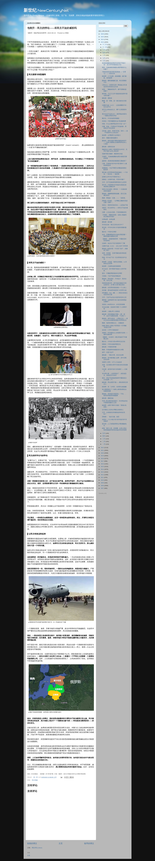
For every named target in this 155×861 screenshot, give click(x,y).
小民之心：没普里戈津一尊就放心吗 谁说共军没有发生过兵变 (114, 85)
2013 (102, 472)
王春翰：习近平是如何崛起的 (111, 276)
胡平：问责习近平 (108, 352)
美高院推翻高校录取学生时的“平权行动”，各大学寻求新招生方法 (114, 64)
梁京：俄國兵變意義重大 (110, 138)
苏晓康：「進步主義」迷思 (110, 417)
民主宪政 (35, 780)
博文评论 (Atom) (37, 848)
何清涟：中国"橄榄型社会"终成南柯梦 (114, 121)
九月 (104, 52)
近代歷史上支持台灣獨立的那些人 (113, 410)
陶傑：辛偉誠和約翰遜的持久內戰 (113, 349)
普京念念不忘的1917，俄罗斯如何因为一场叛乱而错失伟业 (114, 114)
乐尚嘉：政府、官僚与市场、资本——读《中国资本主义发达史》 (115, 131)
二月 (104, 441)
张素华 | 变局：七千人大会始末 (112, 362)
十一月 (104, 47)
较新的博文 (32, 843)
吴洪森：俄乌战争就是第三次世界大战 (114, 290)
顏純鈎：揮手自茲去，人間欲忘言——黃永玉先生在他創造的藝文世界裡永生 (115, 319)
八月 (104, 55)
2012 (102, 474)
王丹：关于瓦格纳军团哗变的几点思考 (114, 182)
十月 (104, 50)
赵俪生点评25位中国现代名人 (111, 177)
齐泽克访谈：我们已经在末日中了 (113, 224)
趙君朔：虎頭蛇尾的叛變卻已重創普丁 (114, 161)
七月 (104, 58)
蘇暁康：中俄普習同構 (109, 347)
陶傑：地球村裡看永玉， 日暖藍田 (113, 323)
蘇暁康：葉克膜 (107, 222)
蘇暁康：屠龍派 (107, 98)
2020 (102, 453)
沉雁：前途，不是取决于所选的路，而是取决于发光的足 (114, 127)
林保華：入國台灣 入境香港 (111, 311)
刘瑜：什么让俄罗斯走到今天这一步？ (114, 124)
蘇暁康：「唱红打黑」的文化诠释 (113, 355)
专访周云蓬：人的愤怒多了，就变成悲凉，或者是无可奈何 (114, 374)
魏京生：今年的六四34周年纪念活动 (113, 341)
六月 (104, 61)
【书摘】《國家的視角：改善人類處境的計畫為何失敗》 (114, 215)
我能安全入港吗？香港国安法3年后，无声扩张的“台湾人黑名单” (114, 150)
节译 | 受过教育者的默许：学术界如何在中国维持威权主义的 (115, 401)
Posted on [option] (63, 33)
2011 (102, 477)
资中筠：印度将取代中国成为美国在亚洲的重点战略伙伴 (114, 185)
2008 (102, 485)
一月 (104, 444)
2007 (102, 488)
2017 (102, 461)
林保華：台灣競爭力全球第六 (111, 135)
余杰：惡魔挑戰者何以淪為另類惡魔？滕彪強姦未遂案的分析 (114, 235)
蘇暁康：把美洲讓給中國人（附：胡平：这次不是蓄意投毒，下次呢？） (114, 315)
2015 (102, 466)
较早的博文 (89, 843)
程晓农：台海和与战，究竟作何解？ (113, 179)
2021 (102, 450)
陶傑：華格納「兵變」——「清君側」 (114, 198)
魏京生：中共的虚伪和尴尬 (110, 118)
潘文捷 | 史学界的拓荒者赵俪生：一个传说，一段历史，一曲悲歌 (115, 173)
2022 (102, 447)
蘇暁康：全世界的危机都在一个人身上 (114, 287)
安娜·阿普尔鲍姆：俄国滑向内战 (112, 154)
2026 (102, 34)
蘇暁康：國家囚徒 (108, 398)
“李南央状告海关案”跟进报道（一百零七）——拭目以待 (114, 72)
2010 (102, 480)
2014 (102, 469)
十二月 (104, 44)
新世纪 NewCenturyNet (46, 10)
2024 (102, 39)
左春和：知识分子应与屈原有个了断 (113, 243)
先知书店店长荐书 (40, 33)
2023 (102, 42)
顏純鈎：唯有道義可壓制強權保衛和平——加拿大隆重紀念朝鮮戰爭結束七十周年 (114, 142)
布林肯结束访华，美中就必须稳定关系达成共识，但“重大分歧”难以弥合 (114, 284)
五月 (104, 433)
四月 (104, 436)
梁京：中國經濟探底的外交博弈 (112, 273)
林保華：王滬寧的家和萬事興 (111, 266)
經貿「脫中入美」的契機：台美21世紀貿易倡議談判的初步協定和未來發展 (114, 429)
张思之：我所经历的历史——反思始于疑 (115, 205)
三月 (104, 439)
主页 (61, 843)
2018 (102, 458)
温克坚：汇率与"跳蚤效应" (110, 330)
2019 (102, 455)
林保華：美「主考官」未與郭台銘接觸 (114, 387)
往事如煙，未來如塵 (108, 219)
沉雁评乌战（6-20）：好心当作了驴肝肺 (115, 246)
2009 (102, 483)
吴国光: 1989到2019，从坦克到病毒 (113, 304)
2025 (102, 37)
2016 (102, 464)
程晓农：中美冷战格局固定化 (111, 344)
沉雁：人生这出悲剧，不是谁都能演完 (114, 212)
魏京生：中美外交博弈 (109, 232)
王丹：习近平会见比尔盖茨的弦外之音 (114, 297)
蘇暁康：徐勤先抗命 (108, 146)
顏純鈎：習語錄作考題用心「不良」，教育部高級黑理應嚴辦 (114, 394)
